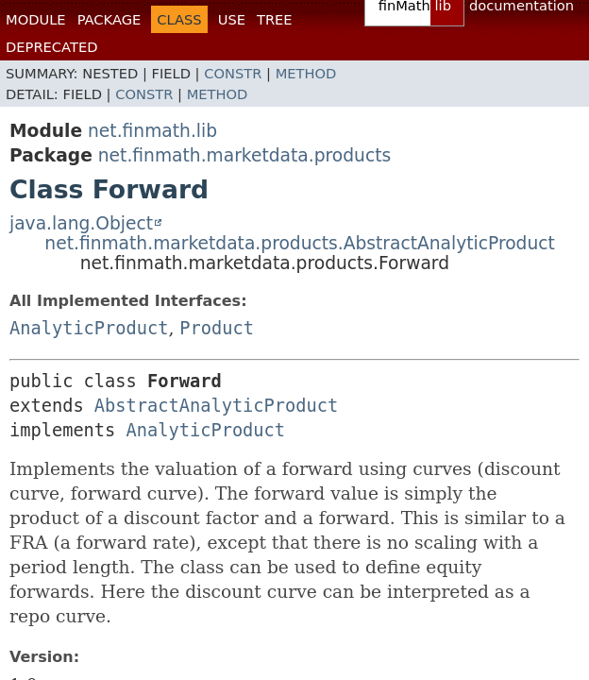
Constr (232, 73)
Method (306, 73)
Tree (275, 19)
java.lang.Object (81, 223)
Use (231, 19)
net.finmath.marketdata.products (244, 155)
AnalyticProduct (88, 328)
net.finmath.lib (152, 131)
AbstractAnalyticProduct (216, 406)
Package (109, 19)
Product (216, 328)
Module (36, 19)
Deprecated (51, 47)
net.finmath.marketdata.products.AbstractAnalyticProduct (299, 243)
